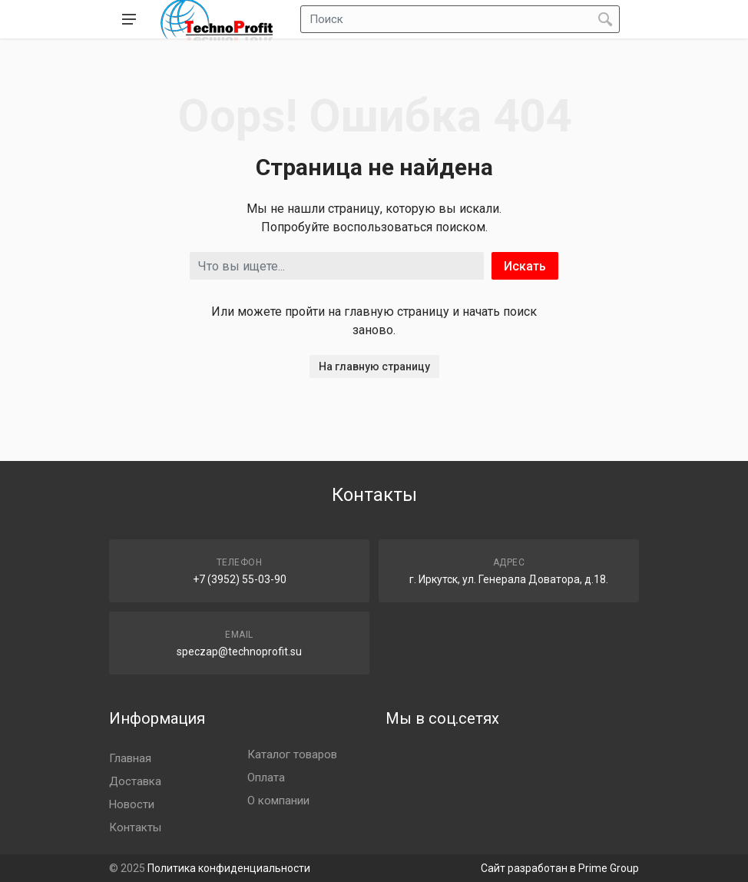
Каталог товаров (292, 754)
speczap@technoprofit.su (239, 651)
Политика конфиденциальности (228, 868)
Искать (525, 266)
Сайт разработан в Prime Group (560, 868)
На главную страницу (374, 366)
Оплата (266, 777)
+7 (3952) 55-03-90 (239, 579)
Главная (130, 758)
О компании (278, 800)
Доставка (135, 781)
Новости (131, 804)
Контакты (135, 827)
